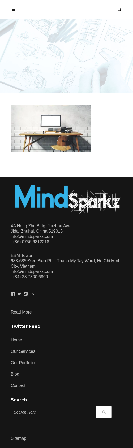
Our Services (23, 351)
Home (16, 340)
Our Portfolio (23, 362)
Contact (18, 385)
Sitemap (19, 438)
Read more (21, 311)
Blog (15, 374)
